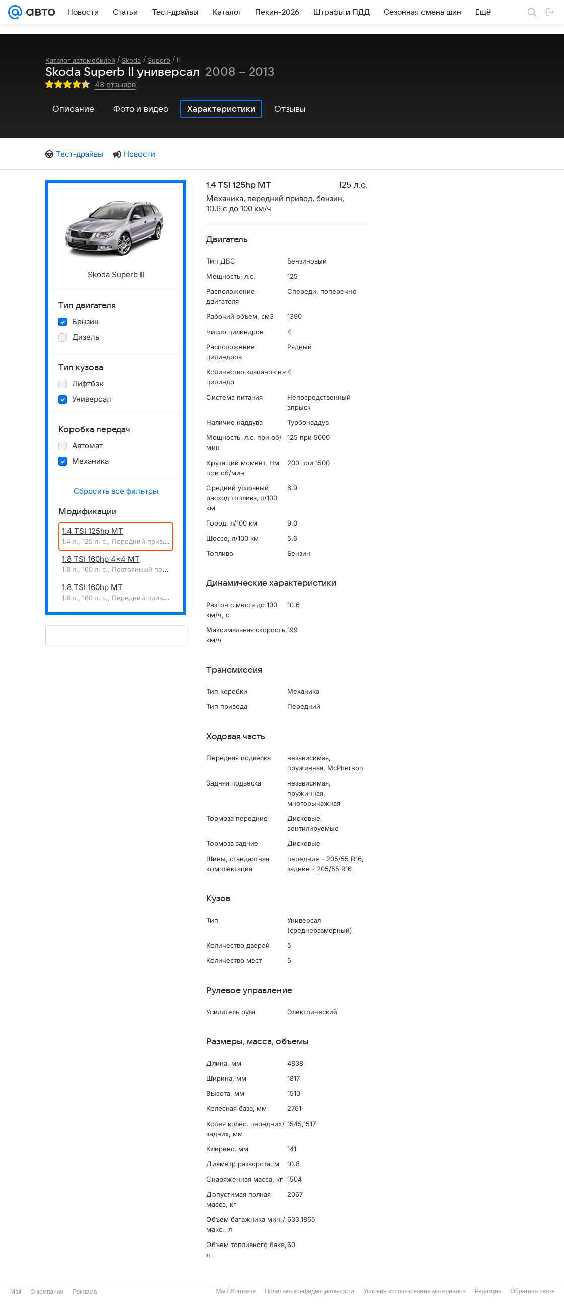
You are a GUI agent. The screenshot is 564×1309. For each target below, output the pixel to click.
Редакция (488, 1291)
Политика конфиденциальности (309, 1291)
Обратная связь (533, 1291)
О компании (46, 1291)
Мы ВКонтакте (236, 1291)
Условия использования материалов (414, 1291)
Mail (15, 1291)
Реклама (85, 1291)
